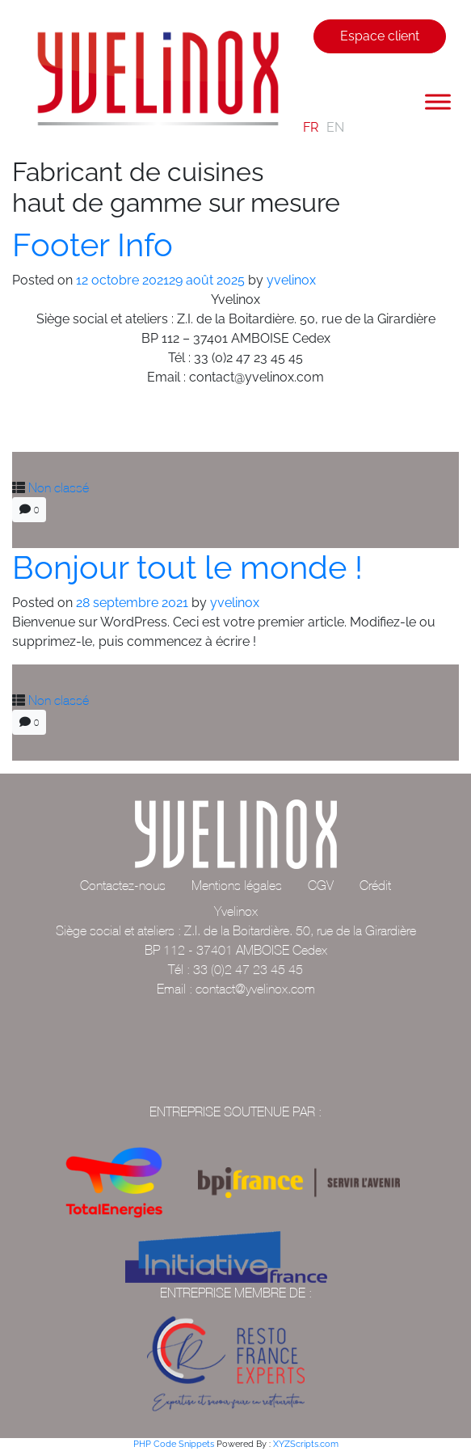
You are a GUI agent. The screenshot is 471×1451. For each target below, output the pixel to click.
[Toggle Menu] (438, 101)
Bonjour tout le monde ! (187, 567)
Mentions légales (236, 885)
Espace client (379, 36)
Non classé (58, 487)
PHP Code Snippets (173, 1444)
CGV (321, 885)
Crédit (375, 885)
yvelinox (291, 280)
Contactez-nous (123, 885)
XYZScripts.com (306, 1444)
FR (310, 127)
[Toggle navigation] (305, 80)
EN (335, 127)
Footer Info (92, 245)
